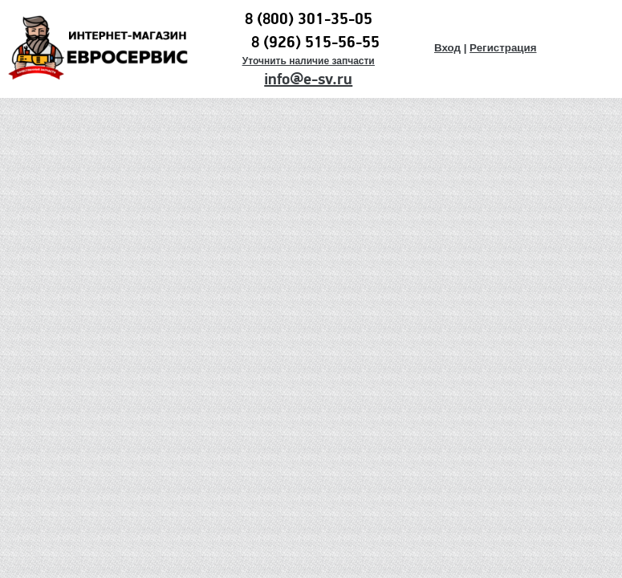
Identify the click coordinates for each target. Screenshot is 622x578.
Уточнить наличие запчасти (308, 61)
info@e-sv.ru (308, 79)
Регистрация (503, 48)
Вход (447, 48)
